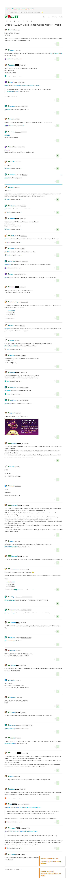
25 (28, 866)
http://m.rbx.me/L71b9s (56, 53)
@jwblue (7, 85)
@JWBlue (21, 82)
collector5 (11, 636)
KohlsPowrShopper (15, 302)
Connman (11, 65)
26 (33, 866)
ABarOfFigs (11, 582)
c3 (10, 790)
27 (37, 866)
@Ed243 (23, 205)
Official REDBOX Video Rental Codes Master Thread (26, 85)
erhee (10, 82)
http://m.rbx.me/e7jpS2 (10, 729)
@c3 (28, 814)
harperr (11, 30)
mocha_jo (11, 106)
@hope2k (7, 135)
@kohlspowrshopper (10, 586)
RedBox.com (11, 310)
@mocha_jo (23, 235)
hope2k (11, 119)
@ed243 (7, 209)
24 (24, 866)
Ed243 (10, 187)
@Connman (24, 106)
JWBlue (11, 50)
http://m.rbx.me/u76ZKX (11, 345)
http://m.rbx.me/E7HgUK (11, 532)
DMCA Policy (33, 871)
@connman (7, 109)
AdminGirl (11, 472)
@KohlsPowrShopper (26, 595)
